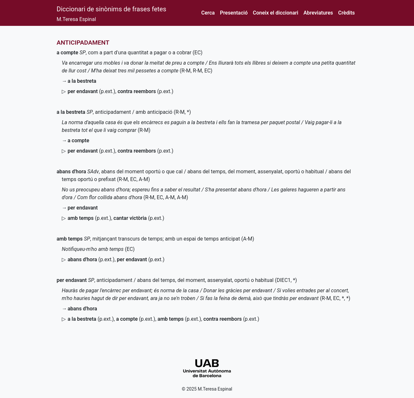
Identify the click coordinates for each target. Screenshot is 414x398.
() (91, 91)
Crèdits (346, 13)
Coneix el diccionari (276, 13)
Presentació (234, 13)
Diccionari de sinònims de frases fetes (111, 9)
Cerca (208, 13)
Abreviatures (318, 13)
